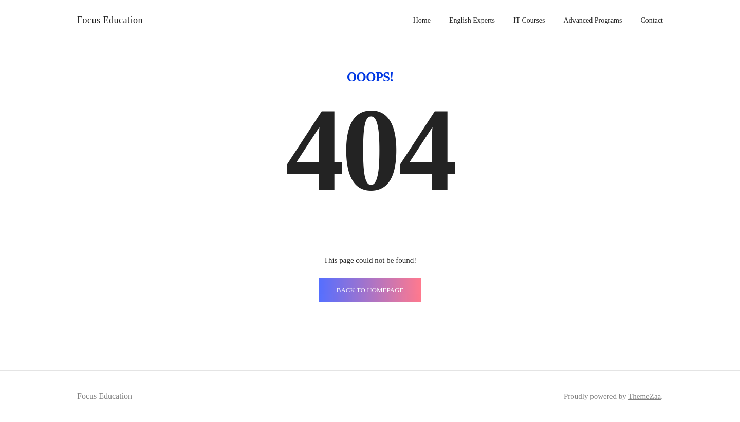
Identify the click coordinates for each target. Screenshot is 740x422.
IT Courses (529, 20)
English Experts (472, 20)
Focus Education (110, 20)
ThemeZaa (644, 396)
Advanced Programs (593, 20)
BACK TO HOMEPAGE (370, 290)
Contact (651, 20)
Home (422, 20)
